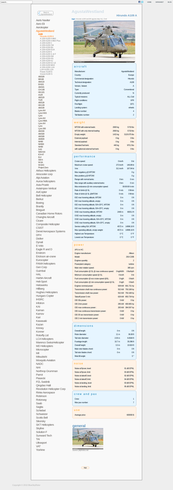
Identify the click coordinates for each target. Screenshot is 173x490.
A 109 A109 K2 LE (48, 63)
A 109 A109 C (46, 43)
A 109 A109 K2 (46, 61)
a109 (84, 19)
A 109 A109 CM (47, 45)
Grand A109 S (46, 74)
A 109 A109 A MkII (48, 39)
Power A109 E (46, 72)
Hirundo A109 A (47, 36)
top (85, 468)
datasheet (160, 2)
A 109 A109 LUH (47, 67)
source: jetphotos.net (80, 450)
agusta (94, 19)
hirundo (79, 19)
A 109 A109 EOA (47, 50)
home (149, 2)
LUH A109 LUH (46, 70)
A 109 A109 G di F (48, 54)
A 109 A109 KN (46, 58)
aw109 (88, 19)
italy (98, 19)
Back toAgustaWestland (46, 13)
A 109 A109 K (46, 52)
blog (170, 2)
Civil (105, 19)
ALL (101, 19)
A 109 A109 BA (46, 47)
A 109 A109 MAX (47, 65)
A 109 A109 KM (46, 56)
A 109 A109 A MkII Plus (50, 41)
